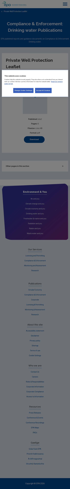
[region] (35, 83)
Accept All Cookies (43, 90)
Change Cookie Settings (23, 90)
